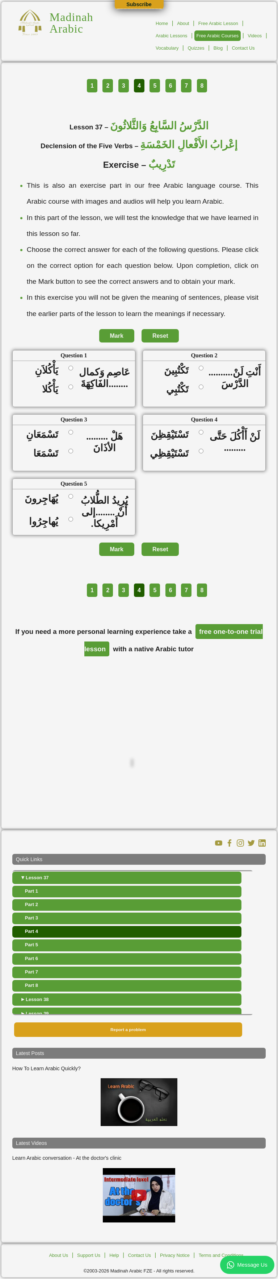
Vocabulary (167, 48)
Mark (116, 336)
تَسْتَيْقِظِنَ (172, 434)
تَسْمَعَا (48, 453)
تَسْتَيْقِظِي (171, 453)
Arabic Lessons (172, 35)
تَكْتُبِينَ (178, 370)
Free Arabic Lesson (218, 23)
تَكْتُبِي (179, 389)
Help (114, 1255)
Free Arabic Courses (218, 35)
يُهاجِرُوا (46, 521)
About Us (58, 1255)
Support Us (88, 1255)
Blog (218, 48)
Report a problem (128, 1029)
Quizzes (196, 48)
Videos (255, 35)
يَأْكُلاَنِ (49, 370)
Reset (160, 336)
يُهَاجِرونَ (44, 498)
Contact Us (243, 48)
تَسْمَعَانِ (44, 434)
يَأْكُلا (52, 389)
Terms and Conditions (221, 1255)
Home (162, 23)
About (183, 23)
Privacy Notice (175, 1255)
